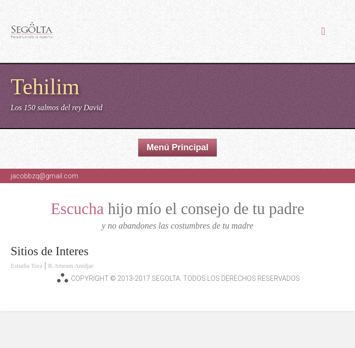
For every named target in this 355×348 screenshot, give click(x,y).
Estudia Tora (27, 265)
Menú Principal (177, 147)
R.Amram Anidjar (71, 265)
